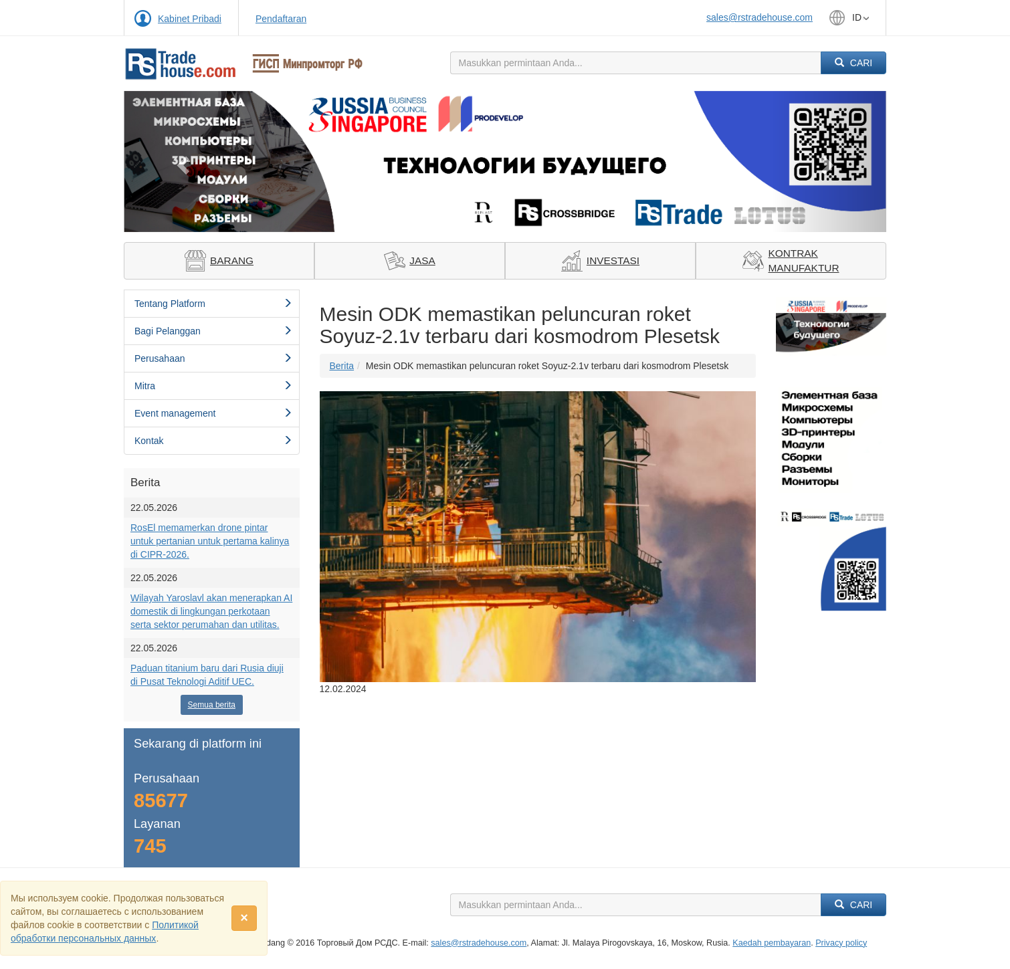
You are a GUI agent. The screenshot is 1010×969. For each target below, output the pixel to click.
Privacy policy (841, 943)
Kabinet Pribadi (189, 18)
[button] (181, 161)
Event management (213, 413)
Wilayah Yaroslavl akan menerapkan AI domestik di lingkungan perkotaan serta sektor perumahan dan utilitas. (211, 611)
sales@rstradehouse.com (759, 17)
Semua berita (211, 705)
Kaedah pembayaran (771, 943)
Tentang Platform (213, 303)
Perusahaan (213, 358)
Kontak (213, 440)
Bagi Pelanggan (213, 331)
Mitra (213, 386)
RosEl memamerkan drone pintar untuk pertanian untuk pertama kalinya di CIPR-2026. (209, 541)
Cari (853, 63)
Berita (342, 365)
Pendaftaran (281, 18)
